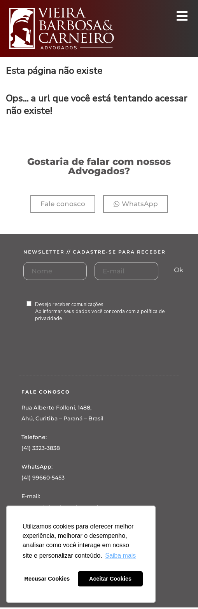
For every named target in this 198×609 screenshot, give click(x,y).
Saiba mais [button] (120, 555)
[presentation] (82, 356)
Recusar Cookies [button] (47, 579)
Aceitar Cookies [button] (110, 579)
